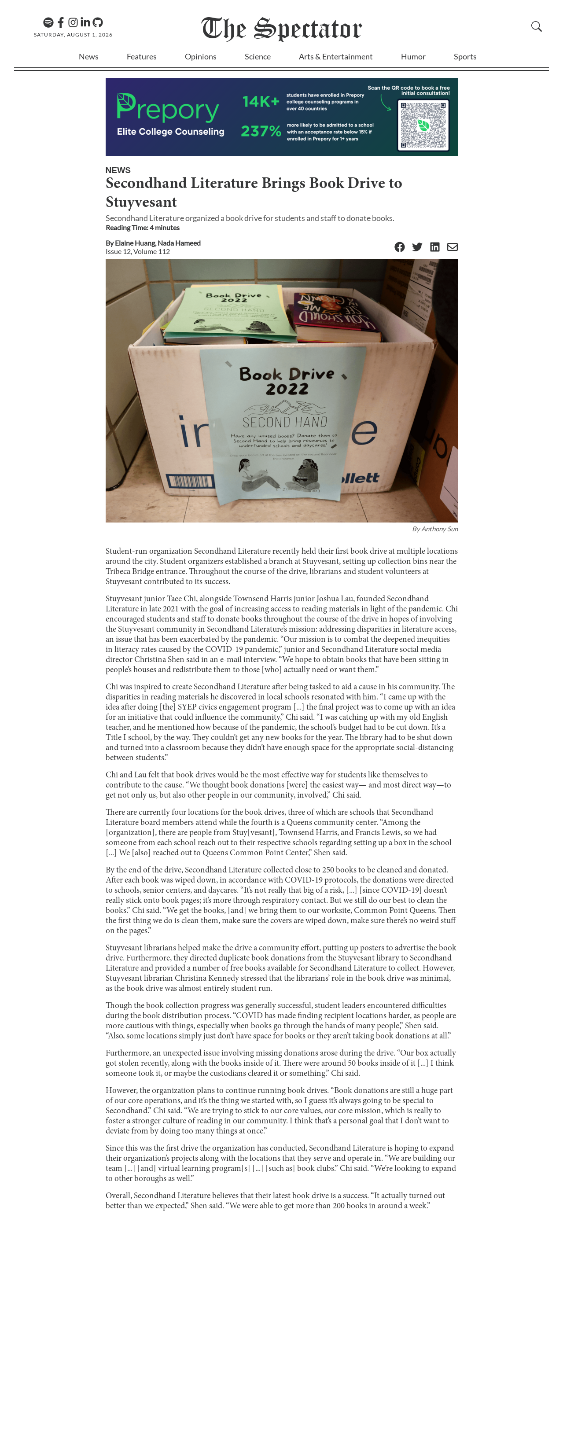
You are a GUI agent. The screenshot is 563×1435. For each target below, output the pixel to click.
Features (142, 56)
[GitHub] (97, 22)
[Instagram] (73, 22)
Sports (465, 56)
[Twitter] (417, 248)
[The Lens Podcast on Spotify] (48, 22)
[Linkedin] (85, 22)
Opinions (201, 56)
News (89, 56)
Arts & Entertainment (336, 56)
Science (258, 56)
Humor (413, 56)
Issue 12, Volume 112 (138, 251)
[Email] (452, 248)
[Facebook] (60, 22)
